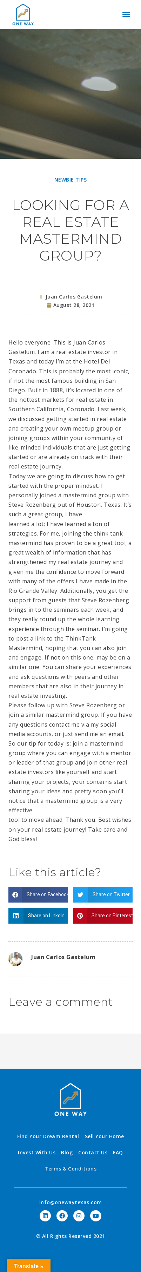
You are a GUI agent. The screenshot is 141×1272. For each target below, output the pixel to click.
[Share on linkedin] (38, 916)
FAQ (118, 1152)
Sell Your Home (104, 1136)
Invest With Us (36, 1152)
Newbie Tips (70, 179)
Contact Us (92, 1152)
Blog (67, 1152)
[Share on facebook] (38, 895)
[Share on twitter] (103, 895)
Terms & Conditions (70, 1168)
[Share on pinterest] (103, 916)
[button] (126, 14)
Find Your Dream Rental (48, 1136)
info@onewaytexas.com (70, 1202)
